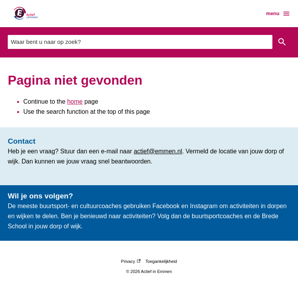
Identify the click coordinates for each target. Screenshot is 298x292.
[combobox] (140, 42)
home (75, 101)
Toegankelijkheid (161, 261)
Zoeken (282, 42)
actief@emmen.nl (158, 151)
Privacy (130, 261)
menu (278, 13)
